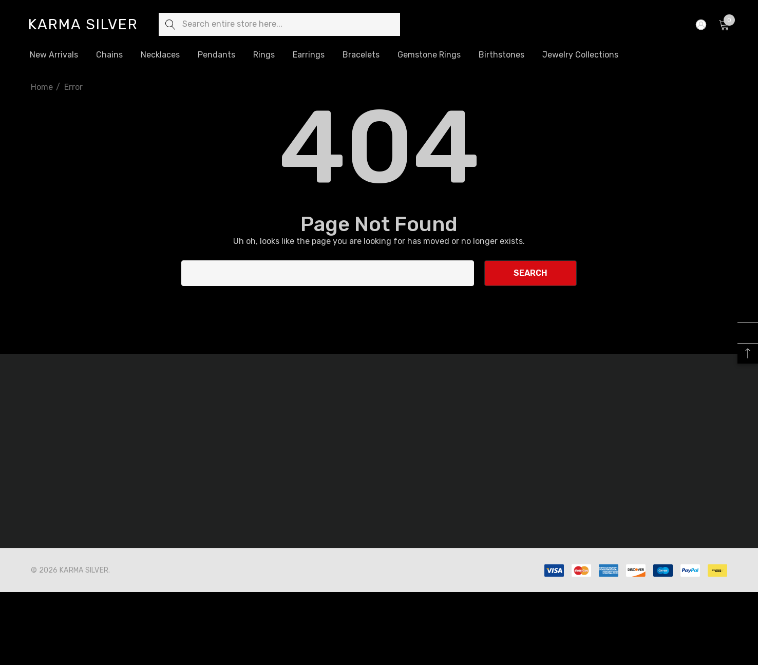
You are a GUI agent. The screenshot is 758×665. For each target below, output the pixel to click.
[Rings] (264, 55)
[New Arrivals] (54, 55)
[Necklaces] (160, 55)
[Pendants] (216, 55)
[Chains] (109, 55)
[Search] (170, 24)
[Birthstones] (501, 54)
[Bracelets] (360, 55)
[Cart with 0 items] (723, 24)
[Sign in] (700, 24)
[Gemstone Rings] (429, 55)
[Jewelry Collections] (580, 55)
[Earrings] (308, 55)
